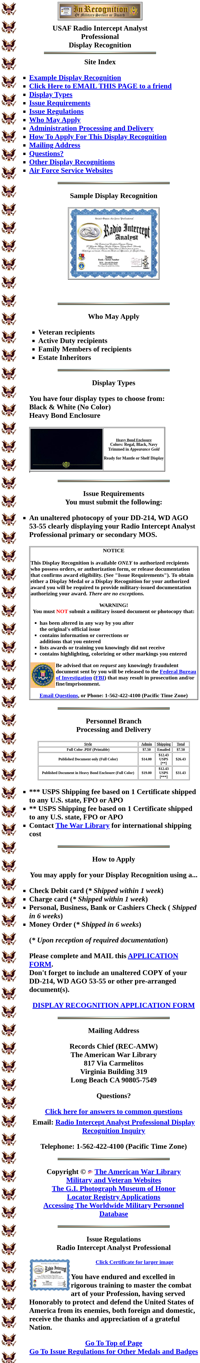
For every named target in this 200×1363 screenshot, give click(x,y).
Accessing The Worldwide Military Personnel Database (113, 1209)
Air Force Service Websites (71, 170)
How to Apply (113, 859)
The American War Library (138, 1171)
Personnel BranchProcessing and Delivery (113, 725)
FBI (99, 678)
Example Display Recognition (75, 77)
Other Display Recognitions (72, 162)
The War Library (83, 825)
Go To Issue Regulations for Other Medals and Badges (113, 1351)
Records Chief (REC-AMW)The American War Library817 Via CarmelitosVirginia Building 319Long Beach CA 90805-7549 (113, 1063)
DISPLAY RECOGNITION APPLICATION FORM (114, 1005)
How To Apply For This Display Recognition (98, 136)
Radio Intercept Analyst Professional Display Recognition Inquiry (125, 1126)
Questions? (46, 153)
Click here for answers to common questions (113, 1111)
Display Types (50, 94)
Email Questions (59, 695)
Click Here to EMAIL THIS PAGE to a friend (100, 86)
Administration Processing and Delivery (91, 128)
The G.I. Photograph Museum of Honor (113, 1188)
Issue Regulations (56, 111)
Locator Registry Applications (113, 1197)
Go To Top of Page (113, 1343)
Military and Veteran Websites (113, 1180)
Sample (81, 195)
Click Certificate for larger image (135, 1262)
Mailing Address (54, 145)
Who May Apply (55, 120)
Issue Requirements (59, 103)
